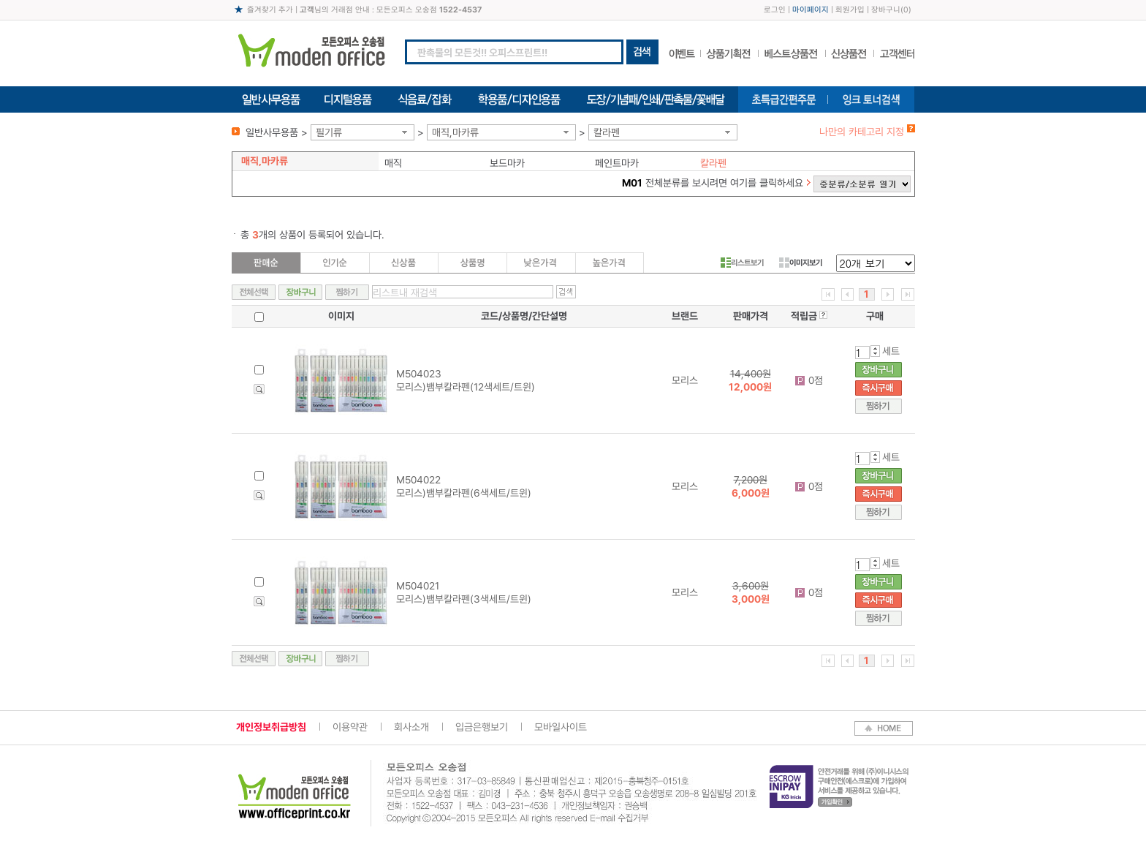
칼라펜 (606, 132)
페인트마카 (617, 163)
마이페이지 (810, 10)
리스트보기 (742, 262)
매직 (393, 163)
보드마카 (507, 163)
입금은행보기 (481, 727)
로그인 (775, 10)
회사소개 (411, 727)
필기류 (329, 132)
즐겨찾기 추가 (270, 10)
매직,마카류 (455, 132)
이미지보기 (800, 262)
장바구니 (885, 10)
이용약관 (350, 727)
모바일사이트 (560, 727)
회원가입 (850, 10)
